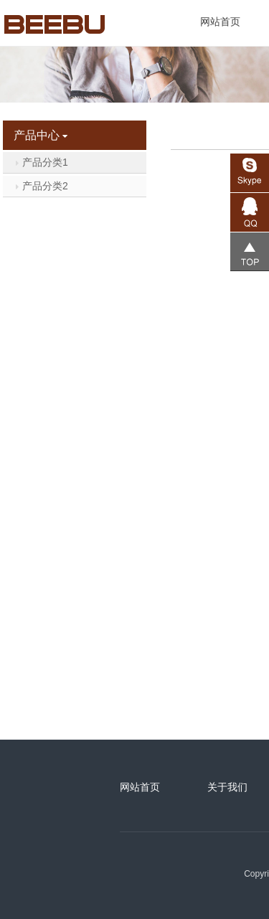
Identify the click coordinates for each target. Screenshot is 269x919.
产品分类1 (41, 162)
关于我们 (227, 787)
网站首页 (220, 21)
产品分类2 (41, 186)
